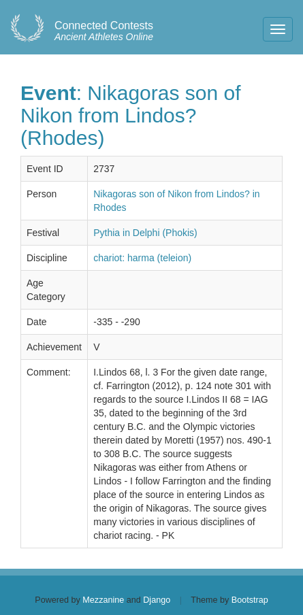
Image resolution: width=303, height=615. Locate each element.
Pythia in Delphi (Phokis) (145, 232)
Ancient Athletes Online (103, 31)
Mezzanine (103, 600)
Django (156, 600)
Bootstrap (250, 600)
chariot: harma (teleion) (142, 257)
